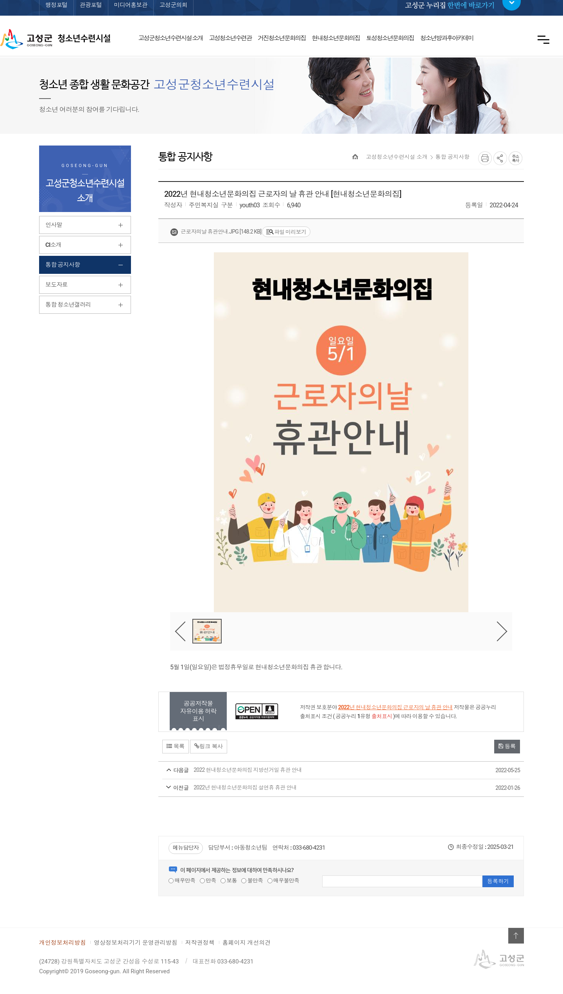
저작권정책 (200, 942)
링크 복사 (208, 746)
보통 (229, 880)
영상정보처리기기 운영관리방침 (136, 942)
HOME (355, 156)
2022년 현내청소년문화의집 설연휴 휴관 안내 (326, 788)
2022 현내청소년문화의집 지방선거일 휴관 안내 (326, 771)
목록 (176, 746)
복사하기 (515, 158)
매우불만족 (283, 880)
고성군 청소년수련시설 (55, 39)
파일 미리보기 (286, 232)
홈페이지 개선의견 (246, 942)
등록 (507, 746)
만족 (208, 880)
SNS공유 (500, 158)
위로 (516, 936)
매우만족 (182, 880)
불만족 (252, 880)
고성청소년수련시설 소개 (396, 157)
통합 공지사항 (453, 157)
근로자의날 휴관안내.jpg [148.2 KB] (215, 232)
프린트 (485, 158)
